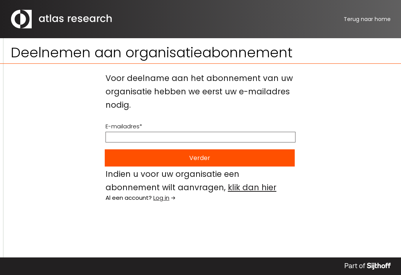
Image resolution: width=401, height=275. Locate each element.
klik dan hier (252, 187)
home (367, 19)
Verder (199, 158)
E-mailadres (123, 126)
